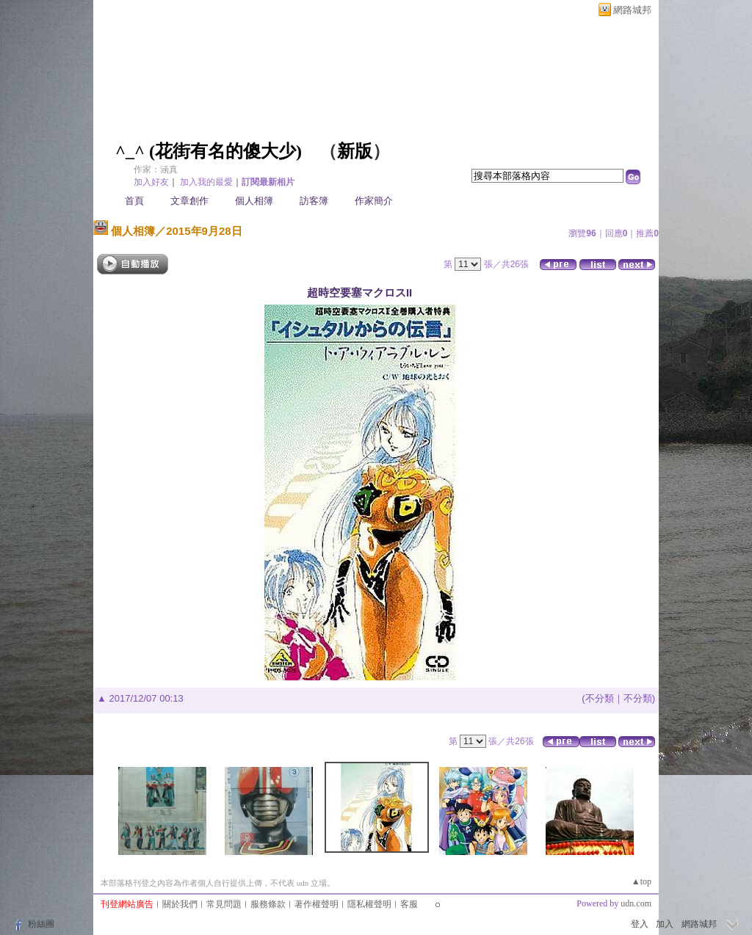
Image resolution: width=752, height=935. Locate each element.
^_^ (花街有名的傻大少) (208, 151)
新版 (354, 151)
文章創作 (189, 200)
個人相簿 (254, 200)
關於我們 (180, 904)
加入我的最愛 (206, 182)
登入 (639, 924)
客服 (409, 904)
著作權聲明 (316, 904)
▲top (641, 881)
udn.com (636, 903)
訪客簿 (314, 200)
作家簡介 (374, 200)
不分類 (599, 698)
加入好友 (151, 182)
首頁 (134, 200)
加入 (664, 924)
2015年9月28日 (204, 231)
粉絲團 (41, 924)
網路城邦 (632, 9)
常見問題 (224, 904)
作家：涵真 (156, 169)
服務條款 (268, 904)
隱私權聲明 (369, 904)
